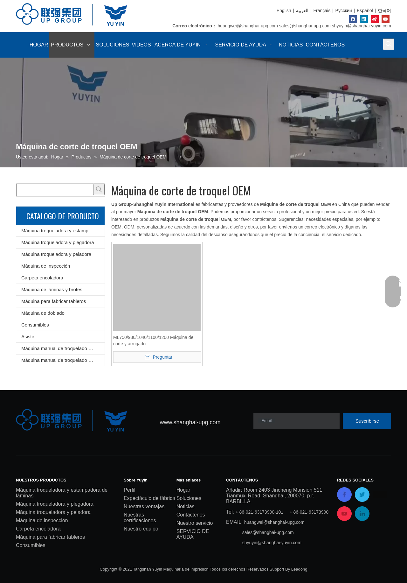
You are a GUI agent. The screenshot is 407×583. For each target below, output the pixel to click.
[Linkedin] (364, 19)
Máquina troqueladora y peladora (56, 254)
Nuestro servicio (194, 523)
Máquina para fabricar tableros (53, 301)
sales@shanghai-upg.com (305, 25)
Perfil (129, 490)
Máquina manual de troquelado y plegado (63, 360)
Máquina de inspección (45, 266)
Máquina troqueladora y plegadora (57, 242)
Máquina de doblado (43, 313)
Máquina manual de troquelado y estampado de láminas (63, 348)
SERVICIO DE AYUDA (192, 534)
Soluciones (188, 498)
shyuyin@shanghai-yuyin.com (361, 25)
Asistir (27, 336)
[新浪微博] (375, 19)
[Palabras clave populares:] (388, 44)
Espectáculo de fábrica (149, 498)
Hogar (183, 490)
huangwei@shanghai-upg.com (248, 25)
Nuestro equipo (141, 528)
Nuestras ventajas (144, 506)
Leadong (299, 569)
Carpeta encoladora (42, 277)
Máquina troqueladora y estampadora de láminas (63, 230)
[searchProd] (54, 190)
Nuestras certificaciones (140, 517)
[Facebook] (353, 19)
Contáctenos (190, 514)
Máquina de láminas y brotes (51, 289)
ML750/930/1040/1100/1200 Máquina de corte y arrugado (153, 340)
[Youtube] (386, 19)
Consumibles (35, 324)
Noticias (185, 506)
